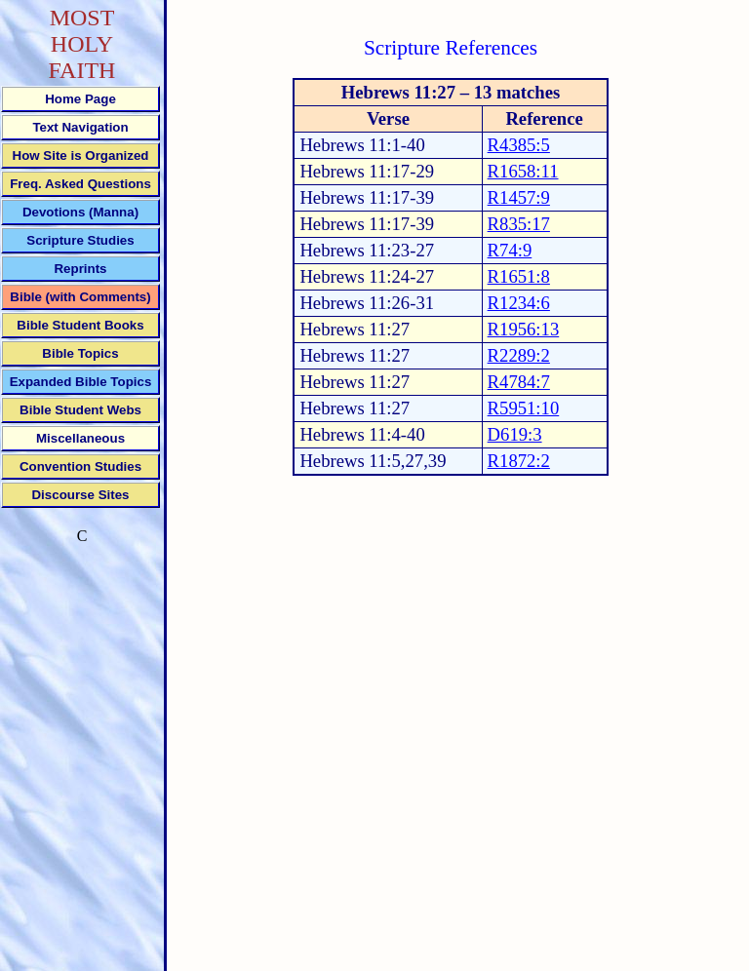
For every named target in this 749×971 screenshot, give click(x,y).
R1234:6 (519, 302)
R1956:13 (524, 329)
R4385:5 (519, 145)
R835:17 (519, 224)
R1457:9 (519, 197)
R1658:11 (523, 171)
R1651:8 (519, 276)
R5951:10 (524, 408)
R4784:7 (519, 381)
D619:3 (515, 434)
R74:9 (510, 250)
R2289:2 (519, 355)
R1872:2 (519, 460)
